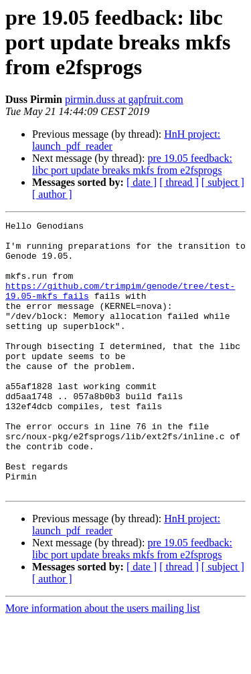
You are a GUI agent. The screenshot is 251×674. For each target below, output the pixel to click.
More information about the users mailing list (102, 662)
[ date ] (142, 182)
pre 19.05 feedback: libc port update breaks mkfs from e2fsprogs (132, 164)
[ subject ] (222, 182)
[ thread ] (179, 182)
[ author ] (52, 194)
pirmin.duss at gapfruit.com (124, 99)
